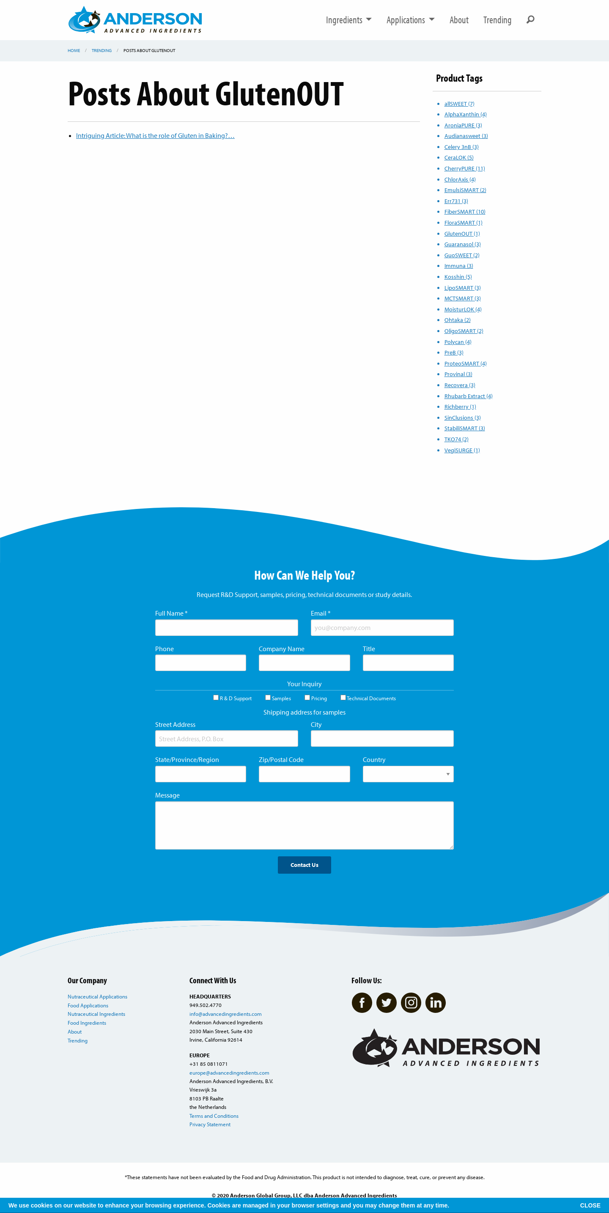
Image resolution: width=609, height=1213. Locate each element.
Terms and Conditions (214, 1115)
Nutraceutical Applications (97, 996)
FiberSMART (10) (465, 211)
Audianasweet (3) (466, 136)
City (316, 724)
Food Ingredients (87, 1022)
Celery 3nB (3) (461, 147)
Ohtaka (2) (457, 320)
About (459, 20)
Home (74, 50)
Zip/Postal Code (281, 759)
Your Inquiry (304, 683)
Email (321, 613)
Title (369, 648)
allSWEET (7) (459, 103)
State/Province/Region (187, 759)
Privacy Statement (209, 1124)
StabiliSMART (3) (464, 428)
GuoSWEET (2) (462, 255)
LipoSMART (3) (462, 287)
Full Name (171, 613)
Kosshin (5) (458, 276)
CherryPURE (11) (464, 168)
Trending (497, 20)
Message (167, 795)
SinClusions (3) (462, 417)
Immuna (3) (458, 265)
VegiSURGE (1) (462, 450)
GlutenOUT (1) (462, 233)
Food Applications (88, 1005)
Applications (411, 20)
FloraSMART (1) (463, 222)
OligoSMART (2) (463, 331)
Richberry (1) (460, 406)
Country (374, 759)
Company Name (281, 648)
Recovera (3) (459, 385)
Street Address (175, 724)
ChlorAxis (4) (460, 179)
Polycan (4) (458, 342)
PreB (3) (454, 352)
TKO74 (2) (456, 439)
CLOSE (590, 1205)
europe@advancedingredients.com (229, 1072)
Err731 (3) (456, 201)
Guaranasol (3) (462, 244)
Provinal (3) (458, 374)
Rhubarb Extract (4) (468, 396)
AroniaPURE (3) (463, 125)
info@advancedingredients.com (225, 1013)
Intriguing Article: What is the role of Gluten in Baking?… (155, 135)
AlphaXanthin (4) (465, 114)
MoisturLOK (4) (463, 309)
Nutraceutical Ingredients (96, 1013)
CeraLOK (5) (459, 157)
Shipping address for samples (304, 712)
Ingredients (349, 20)
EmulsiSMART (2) (465, 190)
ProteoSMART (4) (465, 363)
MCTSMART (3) (462, 298)
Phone (164, 648)
